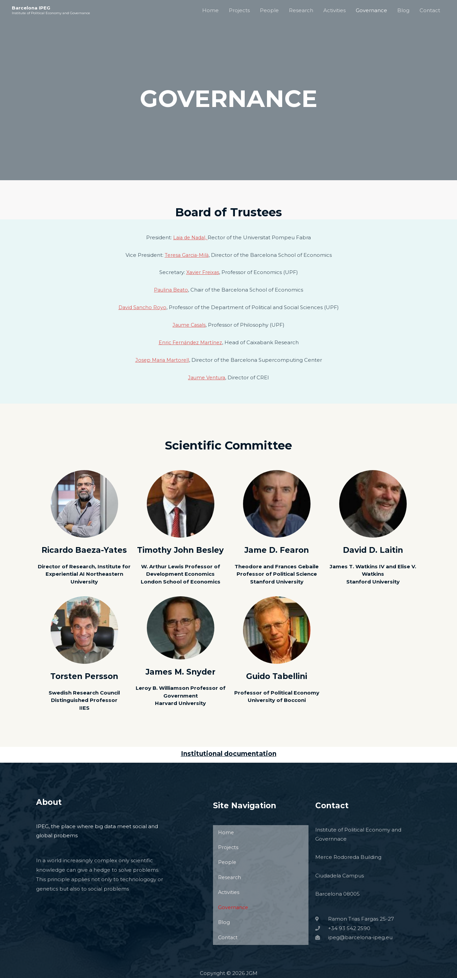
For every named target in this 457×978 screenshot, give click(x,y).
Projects (239, 10)
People (269, 10)
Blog (403, 10)
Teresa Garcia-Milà (186, 255)
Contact (430, 10)
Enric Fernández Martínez (190, 342)
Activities (334, 10)
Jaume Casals (189, 325)
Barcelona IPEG (31, 8)
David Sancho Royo (142, 307)
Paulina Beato (171, 290)
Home (210, 10)
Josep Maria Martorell (162, 360)
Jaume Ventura (206, 377)
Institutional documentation (228, 754)
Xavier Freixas (202, 272)
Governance (371, 10)
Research (301, 10)
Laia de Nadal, (190, 237)
